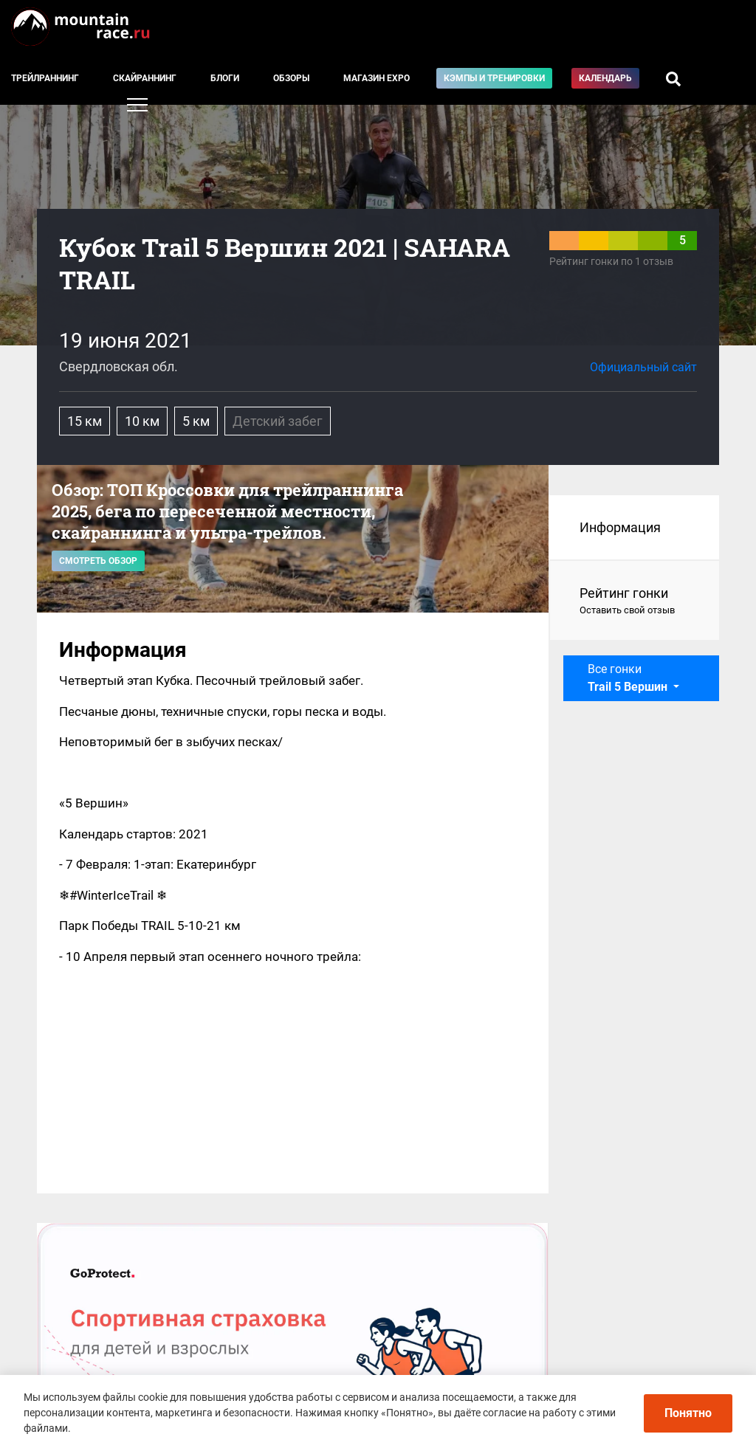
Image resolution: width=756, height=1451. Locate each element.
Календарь (605, 78)
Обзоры (291, 78)
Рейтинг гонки (635, 601)
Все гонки (629, 678)
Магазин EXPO (376, 78)
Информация (620, 527)
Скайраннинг (144, 78)
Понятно (688, 1413)
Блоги (224, 78)
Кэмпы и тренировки (494, 78)
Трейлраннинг (45, 78)
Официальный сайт (643, 367)
